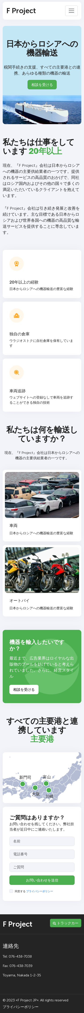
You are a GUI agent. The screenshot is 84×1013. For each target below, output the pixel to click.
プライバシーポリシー (39, 891)
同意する (34, 891)
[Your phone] (42, 854)
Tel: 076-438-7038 (17, 956)
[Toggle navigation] (71, 10)
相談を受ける (42, 84)
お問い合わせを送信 (42, 880)
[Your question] (42, 867)
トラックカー (65, 923)
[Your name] (42, 841)
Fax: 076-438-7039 (17, 966)
